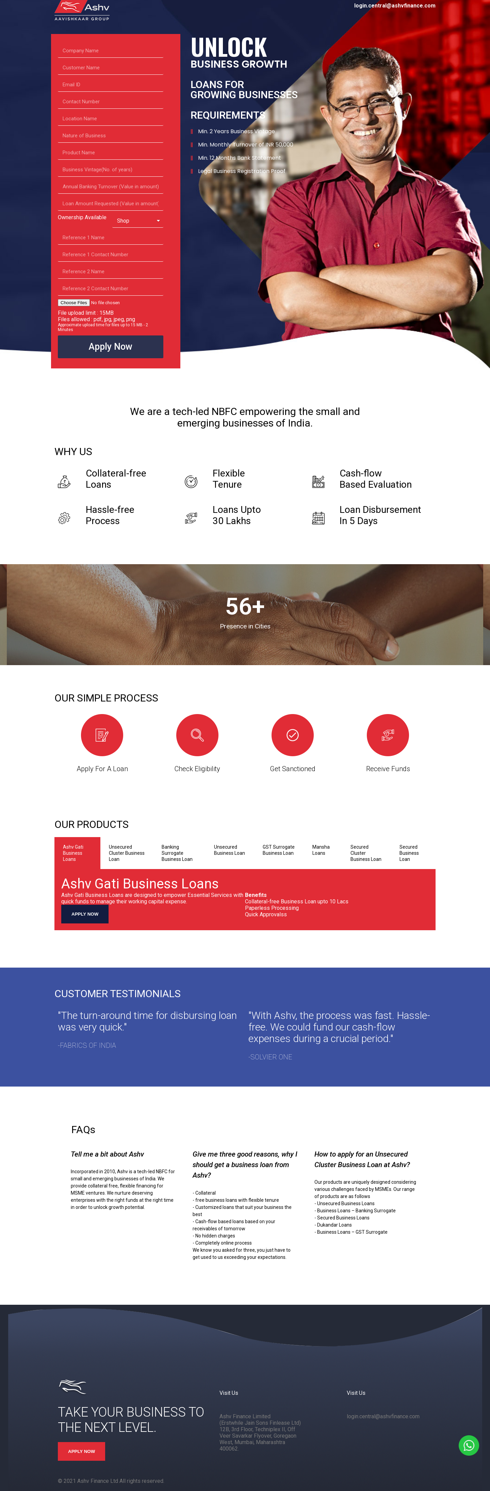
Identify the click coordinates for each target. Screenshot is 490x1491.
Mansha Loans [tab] (321, 850)
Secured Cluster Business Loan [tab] (365, 853)
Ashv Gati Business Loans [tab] (73, 853)
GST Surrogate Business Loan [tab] (279, 850)
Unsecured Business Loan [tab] (229, 850)
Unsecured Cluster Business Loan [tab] (127, 853)
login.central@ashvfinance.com (383, 1416)
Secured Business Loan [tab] (409, 853)
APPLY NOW (84, 914)
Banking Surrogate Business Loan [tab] (177, 853)
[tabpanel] (245, 899)
